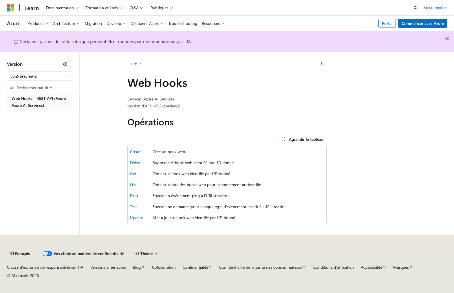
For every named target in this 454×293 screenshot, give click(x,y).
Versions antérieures (108, 267)
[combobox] (39, 76)
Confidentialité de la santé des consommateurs (260, 267)
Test (133, 206)
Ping (134, 195)
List (133, 184)
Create (136, 151)
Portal (387, 23)
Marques (401, 267)
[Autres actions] (321, 64)
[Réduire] (65, 64)
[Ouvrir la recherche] (415, 8)
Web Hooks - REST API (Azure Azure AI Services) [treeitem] (39, 102)
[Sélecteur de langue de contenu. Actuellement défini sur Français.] (20, 253)
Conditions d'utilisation (333, 267)
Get (133, 173)
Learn (132, 63)
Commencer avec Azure (423, 23)
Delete (135, 162)
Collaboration (164, 267)
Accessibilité (371, 267)
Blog (137, 267)
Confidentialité (195, 267)
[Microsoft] (10, 8)
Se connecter (435, 7)
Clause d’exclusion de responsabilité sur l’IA (45, 267)
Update (136, 217)
